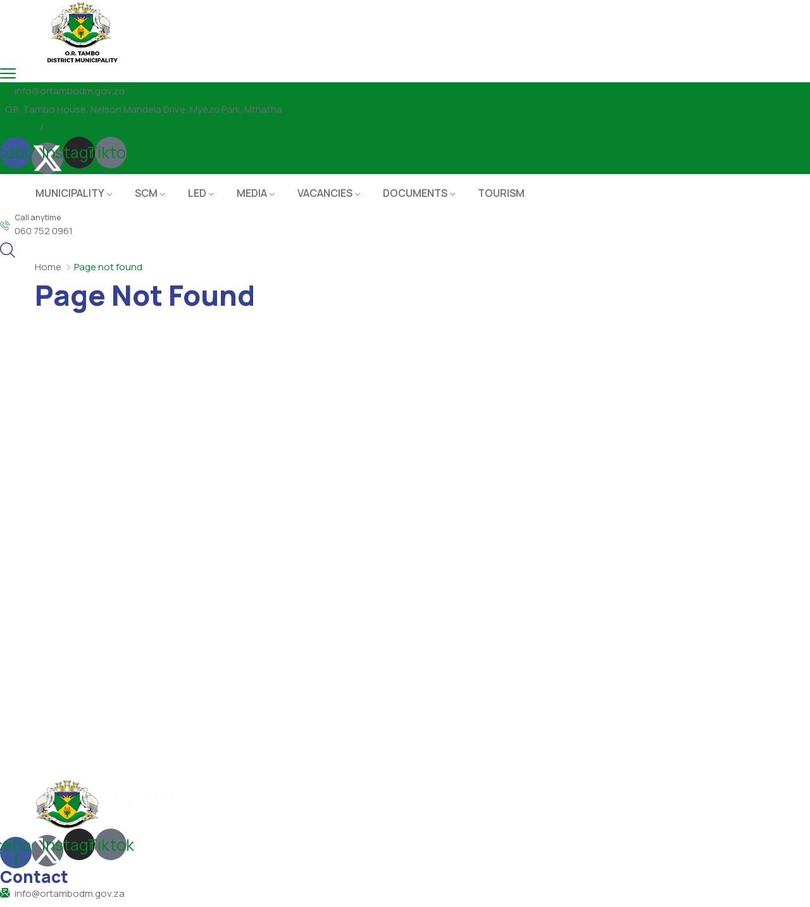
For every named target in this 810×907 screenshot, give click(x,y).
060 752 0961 (44, 231)
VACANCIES (324, 193)
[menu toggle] (8, 73)
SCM (146, 193)
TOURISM (501, 193)
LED (197, 193)
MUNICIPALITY (69, 193)
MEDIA (252, 193)
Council (66, 127)
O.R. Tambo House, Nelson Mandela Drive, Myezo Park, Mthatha (143, 109)
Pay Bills (17, 127)
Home (48, 266)
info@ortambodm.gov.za (70, 91)
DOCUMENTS (415, 193)
